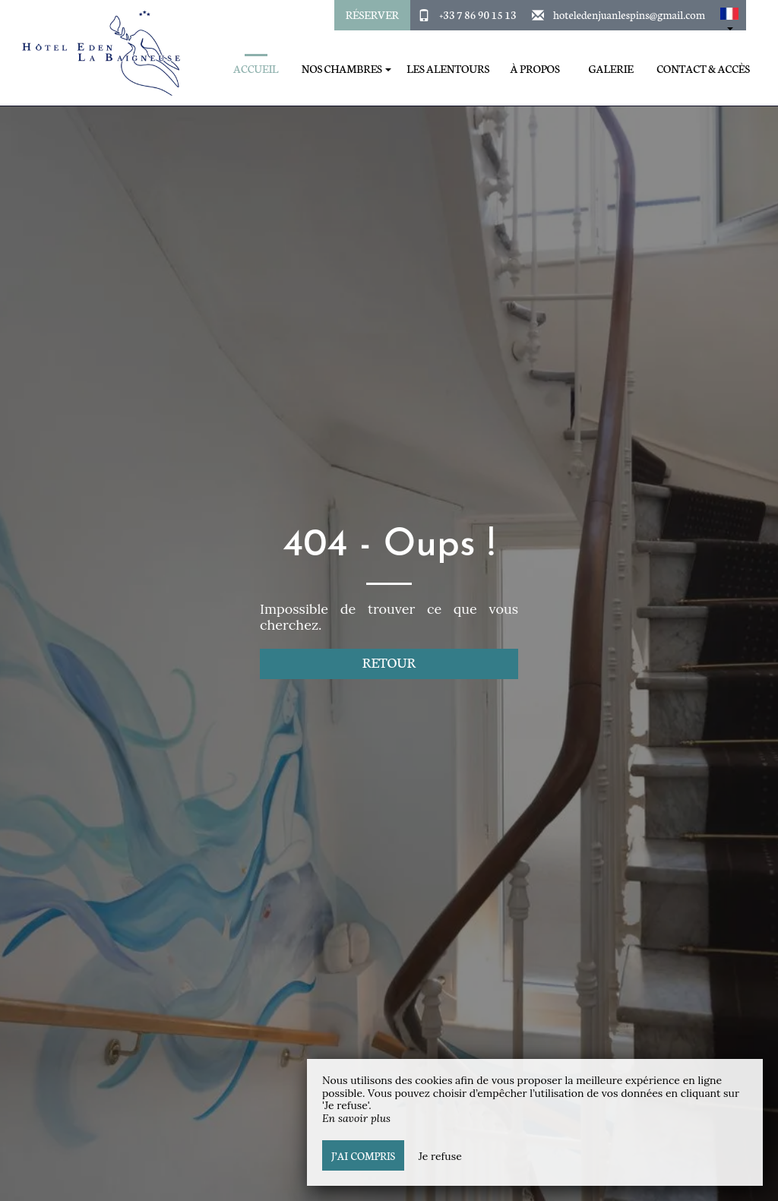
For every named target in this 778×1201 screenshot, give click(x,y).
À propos (535, 69)
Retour (389, 662)
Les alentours (447, 69)
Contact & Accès (703, 69)
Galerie (611, 69)
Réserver (372, 14)
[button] (729, 15)
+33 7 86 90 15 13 (477, 14)
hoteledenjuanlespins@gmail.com (629, 14)
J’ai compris (363, 1155)
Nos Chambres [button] (346, 69)
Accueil (255, 69)
